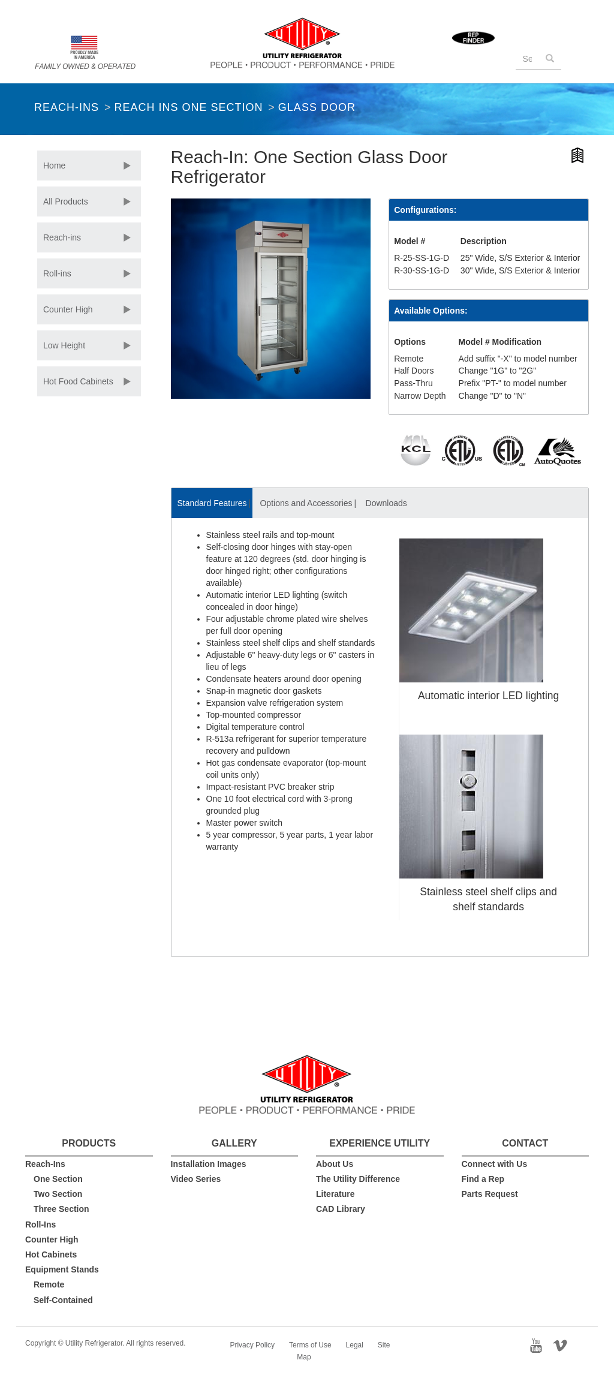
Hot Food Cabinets (78, 381)
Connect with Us (495, 1164)
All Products (65, 201)
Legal (354, 1345)
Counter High (68, 309)
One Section (58, 1179)
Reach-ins (62, 237)
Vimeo (564, 1344)
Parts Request (490, 1194)
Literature (335, 1194)
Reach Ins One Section (188, 107)
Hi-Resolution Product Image (578, 157)
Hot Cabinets (51, 1254)
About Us (334, 1164)
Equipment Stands (62, 1269)
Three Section (61, 1209)
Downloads (386, 503)
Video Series (196, 1179)
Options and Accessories (306, 503)
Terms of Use (310, 1345)
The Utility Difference (358, 1179)
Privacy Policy (252, 1345)
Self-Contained (63, 1300)
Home (54, 165)
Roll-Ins (40, 1224)
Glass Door (317, 107)
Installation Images (208, 1164)
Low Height (64, 345)
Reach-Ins (66, 107)
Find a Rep (483, 1179)
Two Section (58, 1194)
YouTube (539, 1344)
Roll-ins (57, 273)
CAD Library (340, 1209)
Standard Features (212, 503)
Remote (49, 1284)
